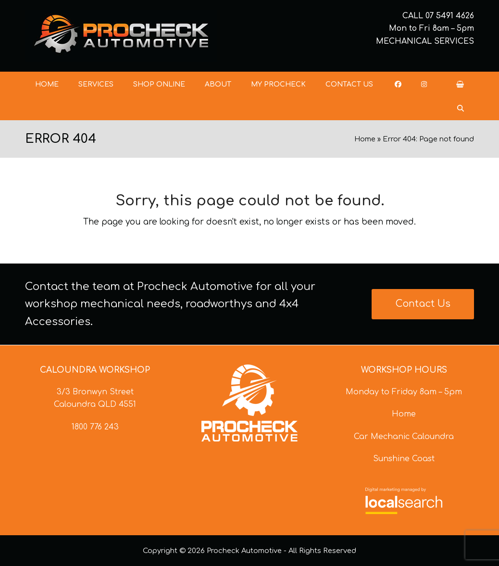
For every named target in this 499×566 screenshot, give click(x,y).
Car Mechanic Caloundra (404, 436)
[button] (460, 84)
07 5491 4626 (449, 16)
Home (364, 139)
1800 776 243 (95, 427)
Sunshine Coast (404, 458)
